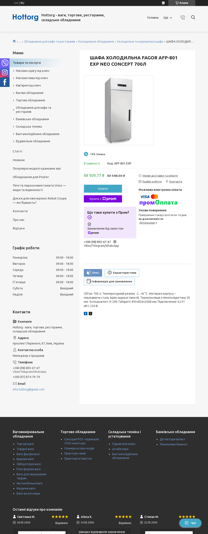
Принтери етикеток (78, 458)
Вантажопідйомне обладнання (37, 134)
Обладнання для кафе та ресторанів (49, 41)
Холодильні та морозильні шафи (140, 41)
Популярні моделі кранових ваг (37, 168)
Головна (153, 17)
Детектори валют (172, 439)
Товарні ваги (25, 449)
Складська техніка (29, 126)
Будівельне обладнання (33, 141)
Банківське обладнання (32, 119)
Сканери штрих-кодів (79, 448)
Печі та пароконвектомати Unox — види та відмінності (39, 187)
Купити (103, 188)
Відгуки (19, 228)
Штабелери (120, 449)
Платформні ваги (29, 469)
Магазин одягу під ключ (32, 71)
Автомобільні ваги (29, 483)
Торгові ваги (25, 444)
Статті (17, 151)
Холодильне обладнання (96, 41)
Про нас (18, 220)
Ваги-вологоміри (28, 493)
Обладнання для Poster (31, 177)
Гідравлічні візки (123, 444)
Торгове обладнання (30, 100)
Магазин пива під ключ (32, 78)
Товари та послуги (27, 62)
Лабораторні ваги (29, 464)
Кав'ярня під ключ (28, 85)
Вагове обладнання (29, 93)
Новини (19, 160)
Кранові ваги (25, 459)
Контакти (20, 211)
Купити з (103, 199)
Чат (190, 523)
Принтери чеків (75, 453)
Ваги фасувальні (28, 454)
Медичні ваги (26, 488)
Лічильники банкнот (174, 444)
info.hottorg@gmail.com (28, 389)
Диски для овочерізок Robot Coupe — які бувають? (40, 200)
